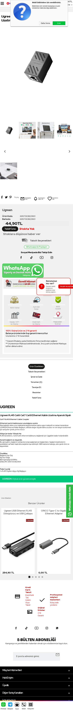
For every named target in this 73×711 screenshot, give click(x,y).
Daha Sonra (45, 23)
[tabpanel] (18, 501)
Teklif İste (10, 188)
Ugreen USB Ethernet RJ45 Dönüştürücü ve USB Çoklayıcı (18, 471)
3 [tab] (36, 536)
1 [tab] (29, 536)
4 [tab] (39, 536)
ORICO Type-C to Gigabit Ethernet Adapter (54, 471)
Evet (59, 23)
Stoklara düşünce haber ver (22, 193)
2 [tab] (32, 536)
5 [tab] (42, 536)
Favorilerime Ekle (52, 158)
